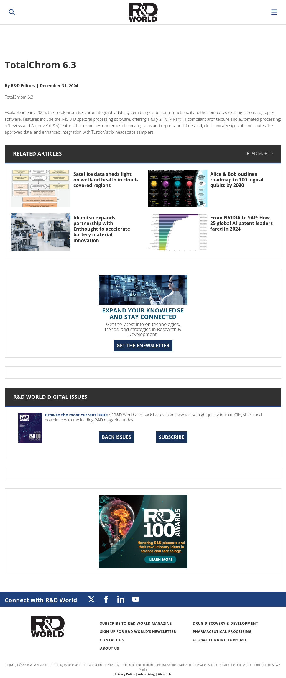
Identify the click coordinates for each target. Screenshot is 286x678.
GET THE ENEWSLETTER (143, 345)
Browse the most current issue (76, 415)
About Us (109, 648)
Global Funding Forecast (219, 639)
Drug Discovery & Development (225, 623)
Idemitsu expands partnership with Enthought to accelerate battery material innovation (101, 229)
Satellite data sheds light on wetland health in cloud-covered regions (105, 179)
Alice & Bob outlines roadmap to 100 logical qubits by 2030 (237, 179)
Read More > (260, 153)
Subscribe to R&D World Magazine (136, 623)
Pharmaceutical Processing (222, 631)
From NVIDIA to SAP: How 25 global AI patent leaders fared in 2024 (241, 223)
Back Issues (116, 437)
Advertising (146, 674)
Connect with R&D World (41, 600)
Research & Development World (143, 12)
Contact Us (112, 639)
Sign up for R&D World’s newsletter (138, 631)
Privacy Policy (125, 674)
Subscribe (171, 437)
